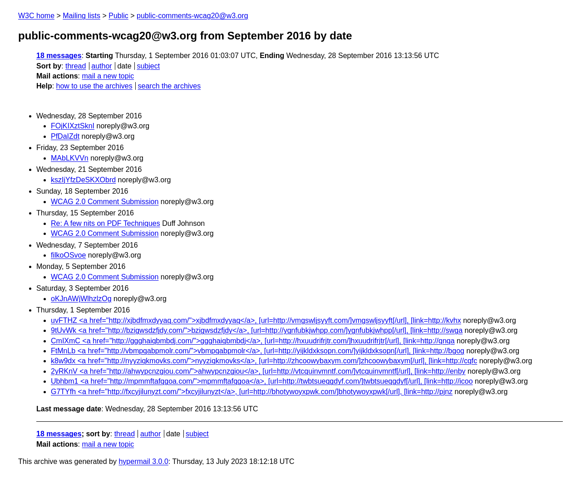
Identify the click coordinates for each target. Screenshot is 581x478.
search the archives (169, 86)
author (101, 66)
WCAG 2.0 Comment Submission (104, 201)
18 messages (59, 55)
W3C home (36, 16)
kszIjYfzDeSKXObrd (83, 180)
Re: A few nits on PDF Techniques (105, 223)
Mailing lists (81, 16)
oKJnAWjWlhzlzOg (81, 298)
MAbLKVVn (70, 158)
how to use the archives (94, 86)
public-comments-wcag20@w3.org (192, 16)
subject (148, 66)
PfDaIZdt (65, 136)
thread (75, 66)
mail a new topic (108, 76)
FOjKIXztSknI (72, 126)
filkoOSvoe (68, 255)
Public (118, 16)
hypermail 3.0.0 (143, 461)
